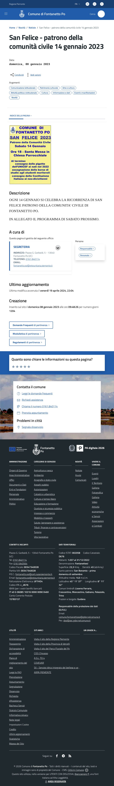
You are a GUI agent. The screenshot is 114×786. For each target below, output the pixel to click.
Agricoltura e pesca (43, 470)
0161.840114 (20, 560)
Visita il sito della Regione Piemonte (51, 639)
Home (12, 27)
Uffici (11, 480)
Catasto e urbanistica (44, 494)
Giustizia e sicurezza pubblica (48, 508)
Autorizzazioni (41, 489)
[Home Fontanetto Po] (40, 14)
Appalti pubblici (41, 484)
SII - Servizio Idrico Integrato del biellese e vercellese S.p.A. (63, 667)
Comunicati (80, 480)
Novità (22, 27)
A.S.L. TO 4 (39, 658)
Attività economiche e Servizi (98, 511)
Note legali (14, 720)
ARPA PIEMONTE (42, 672)
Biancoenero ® (82, 774)
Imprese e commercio (44, 513)
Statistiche (14, 739)
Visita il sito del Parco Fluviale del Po (52, 648)
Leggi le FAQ (15, 672)
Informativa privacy (18, 715)
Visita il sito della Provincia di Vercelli (52, 644)
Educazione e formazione (46, 503)
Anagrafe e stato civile (45, 480)
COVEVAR (39, 663)
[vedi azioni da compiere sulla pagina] (33, 74)
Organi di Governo (18, 470)
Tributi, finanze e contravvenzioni (50, 527)
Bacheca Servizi (17, 705)
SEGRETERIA (22, 246)
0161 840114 (33, 259)
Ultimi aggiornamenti (19, 734)
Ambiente (39, 475)
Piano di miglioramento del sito (18, 662)
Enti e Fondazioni (17, 489)
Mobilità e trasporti (43, 518)
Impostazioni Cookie (19, 724)
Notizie (32, 27)
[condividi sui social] (16, 74)
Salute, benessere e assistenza (49, 522)
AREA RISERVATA (55, 781)
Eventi (95, 473)
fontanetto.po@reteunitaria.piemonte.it (33, 265)
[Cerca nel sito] (101, 14)
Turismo (37, 532)
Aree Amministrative (19, 475)
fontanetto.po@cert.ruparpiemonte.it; (34, 574)
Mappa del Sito (16, 743)
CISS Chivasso (41, 653)
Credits (12, 729)
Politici (12, 503)
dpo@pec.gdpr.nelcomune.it (77, 620)
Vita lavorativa (41, 537)
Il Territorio (97, 483)
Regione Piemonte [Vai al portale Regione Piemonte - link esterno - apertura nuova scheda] (17, 3)
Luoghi (95, 478)
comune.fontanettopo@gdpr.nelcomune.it (79, 617)
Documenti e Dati (17, 484)
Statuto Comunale (18, 710)
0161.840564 (20, 563)
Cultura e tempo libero (45, 499)
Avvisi (78, 475)
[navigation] (6, 13)
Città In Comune (76, 770)
